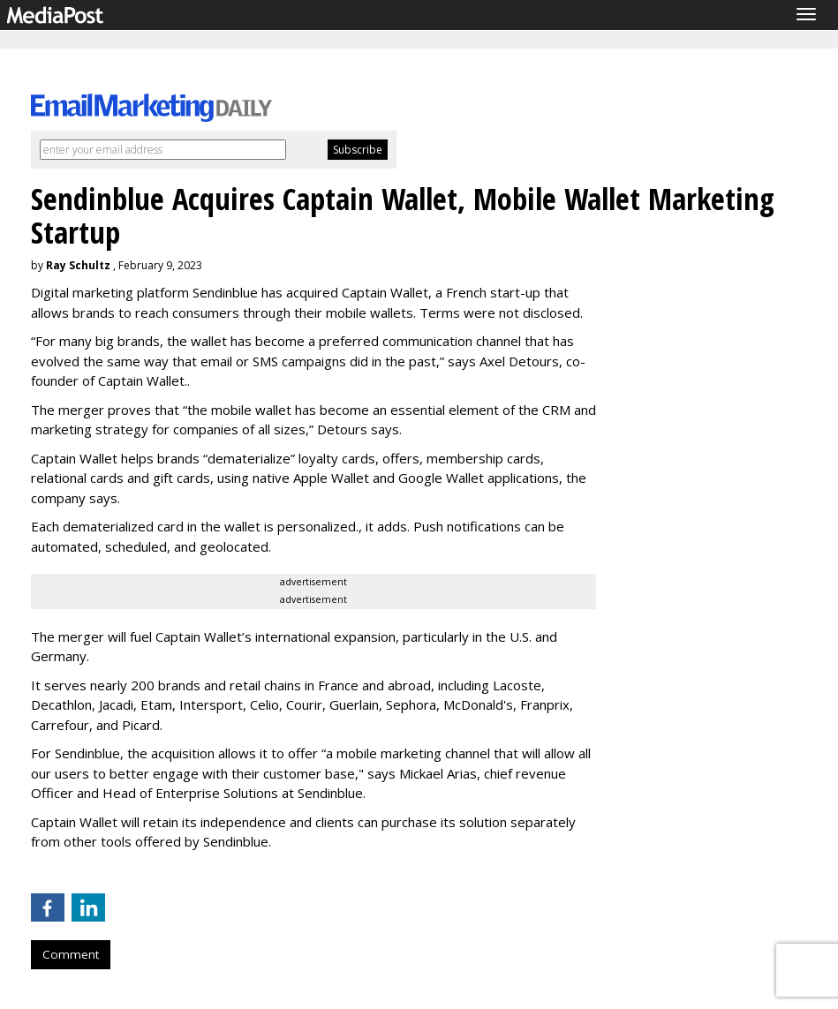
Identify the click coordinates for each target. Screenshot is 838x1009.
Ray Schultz (78, 265)
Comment (70, 954)
